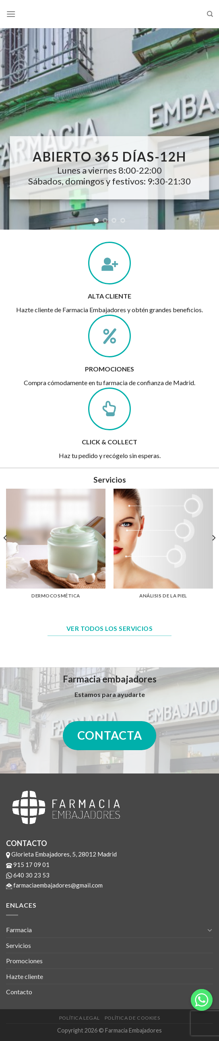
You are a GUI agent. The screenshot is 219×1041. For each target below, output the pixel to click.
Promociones (24, 960)
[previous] (6, 554)
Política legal (79, 1018)
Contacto (19, 991)
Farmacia (19, 929)
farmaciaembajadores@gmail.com (54, 885)
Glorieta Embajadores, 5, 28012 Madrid (61, 854)
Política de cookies (132, 1018)
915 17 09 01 (28, 864)
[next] (213, 554)
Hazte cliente (24, 976)
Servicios (18, 945)
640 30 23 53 (28, 875)
